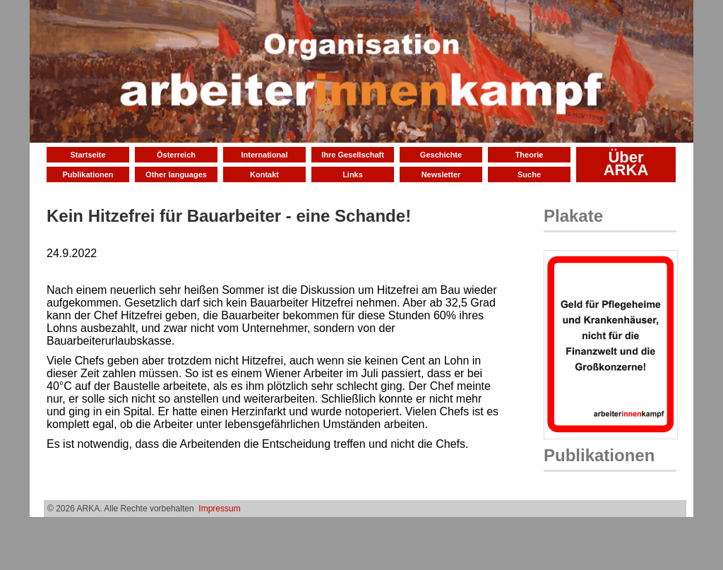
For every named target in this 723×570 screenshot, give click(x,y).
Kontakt (264, 174)
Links (352, 174)
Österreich (176, 154)
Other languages (176, 174)
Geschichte (441, 154)
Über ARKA (626, 163)
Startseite (87, 154)
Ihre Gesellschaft (352, 154)
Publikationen (87, 174)
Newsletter (441, 174)
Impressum (219, 508)
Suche (529, 174)
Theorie (529, 154)
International (264, 154)
